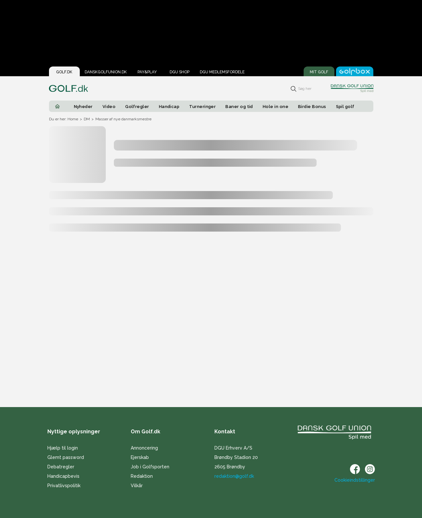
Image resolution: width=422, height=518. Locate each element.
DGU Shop (179, 72)
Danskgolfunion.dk (106, 72)
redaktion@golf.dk (234, 476)
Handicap (169, 106)
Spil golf (345, 106)
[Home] (57, 106)
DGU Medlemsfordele (222, 72)
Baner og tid (239, 106)
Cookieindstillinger (354, 480)
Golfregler (137, 106)
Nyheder (83, 106)
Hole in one (275, 106)
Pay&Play (147, 72)
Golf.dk (64, 72)
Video (108, 106)
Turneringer (202, 106)
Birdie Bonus (312, 106)
